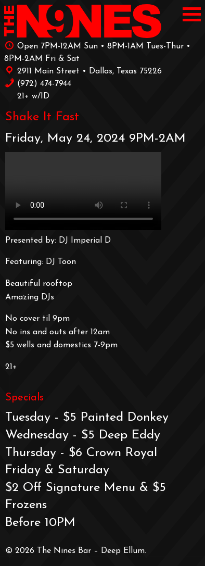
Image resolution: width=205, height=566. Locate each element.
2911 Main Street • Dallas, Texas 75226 (83, 70)
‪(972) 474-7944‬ (37, 83)
